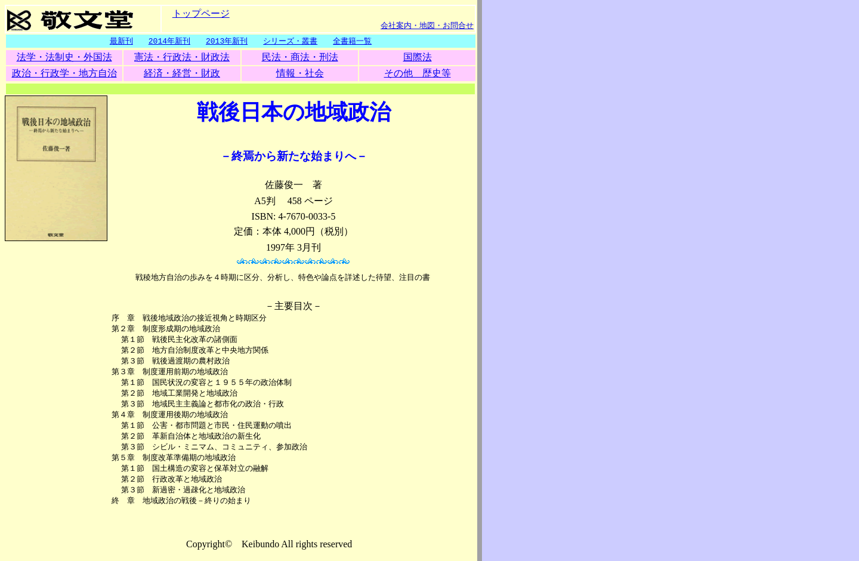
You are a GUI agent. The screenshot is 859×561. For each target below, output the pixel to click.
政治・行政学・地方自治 (64, 74)
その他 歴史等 (417, 74)
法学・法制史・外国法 (64, 58)
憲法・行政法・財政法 (182, 58)
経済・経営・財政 (182, 74)
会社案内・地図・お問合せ (427, 25)
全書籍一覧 (352, 41)
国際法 (417, 58)
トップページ (201, 13)
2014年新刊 (169, 41)
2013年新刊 (227, 41)
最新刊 (121, 41)
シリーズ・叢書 (290, 41)
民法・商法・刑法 (300, 58)
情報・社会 (300, 74)
